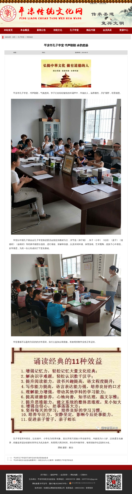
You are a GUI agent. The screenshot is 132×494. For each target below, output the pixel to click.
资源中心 (123, 30)
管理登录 (89, 488)
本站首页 (8, 30)
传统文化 (57, 30)
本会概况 (24, 30)
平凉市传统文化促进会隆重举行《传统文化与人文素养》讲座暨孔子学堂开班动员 (43, 460)
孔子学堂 (74, 30)
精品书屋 (90, 30)
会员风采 (107, 30)
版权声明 (54, 475)
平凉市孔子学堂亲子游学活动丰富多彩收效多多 (31, 458)
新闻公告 (41, 30)
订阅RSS (84, 475)
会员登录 (64, 475)
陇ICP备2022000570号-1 (58, 483)
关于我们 (43, 475)
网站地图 (74, 475)
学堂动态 (30, 37)
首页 (13, 37)
